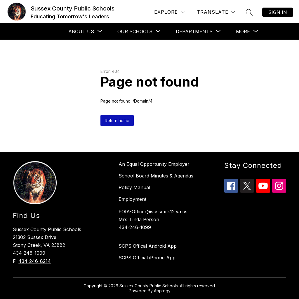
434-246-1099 (29, 253)
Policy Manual (134, 187)
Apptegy (162, 290)
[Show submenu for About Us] (81, 31)
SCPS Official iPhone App (147, 258)
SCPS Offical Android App (148, 246)
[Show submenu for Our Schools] (134, 31)
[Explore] (169, 12)
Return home (117, 120)
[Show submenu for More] (243, 31)
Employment (132, 199)
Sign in (277, 12)
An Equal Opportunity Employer (154, 164)
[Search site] (249, 12)
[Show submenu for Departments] (194, 31)
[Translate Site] (216, 12)
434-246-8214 (34, 261)
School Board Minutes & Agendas (156, 176)
